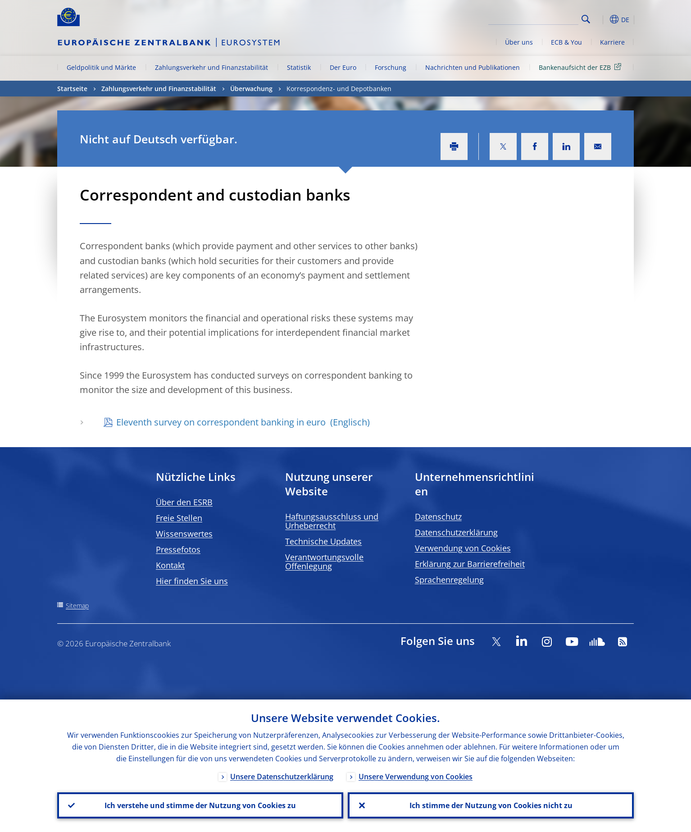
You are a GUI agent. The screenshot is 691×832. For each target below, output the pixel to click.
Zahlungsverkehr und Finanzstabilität (211, 67)
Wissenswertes (184, 533)
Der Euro (343, 67)
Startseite (72, 88)
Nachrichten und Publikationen (472, 67)
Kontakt (170, 565)
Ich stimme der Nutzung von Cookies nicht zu (491, 805)
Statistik (299, 67)
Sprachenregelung (449, 579)
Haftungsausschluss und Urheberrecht (331, 521)
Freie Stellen (179, 517)
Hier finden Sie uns (192, 581)
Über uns (519, 42)
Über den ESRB (184, 502)
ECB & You (566, 42)
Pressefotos (178, 549)
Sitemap (77, 605)
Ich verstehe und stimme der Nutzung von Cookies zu (200, 805)
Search (585, 19)
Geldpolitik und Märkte (101, 67)
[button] (602, 19)
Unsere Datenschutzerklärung (281, 777)
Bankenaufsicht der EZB (581, 67)
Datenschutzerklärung (456, 532)
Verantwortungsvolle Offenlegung (324, 561)
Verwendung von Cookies (463, 548)
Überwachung (251, 88)
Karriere (612, 42)
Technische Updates (323, 541)
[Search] (533, 18)
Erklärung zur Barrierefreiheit (470, 563)
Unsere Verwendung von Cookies (416, 777)
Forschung (390, 67)
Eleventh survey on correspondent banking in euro (222, 422)
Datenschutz (438, 516)
